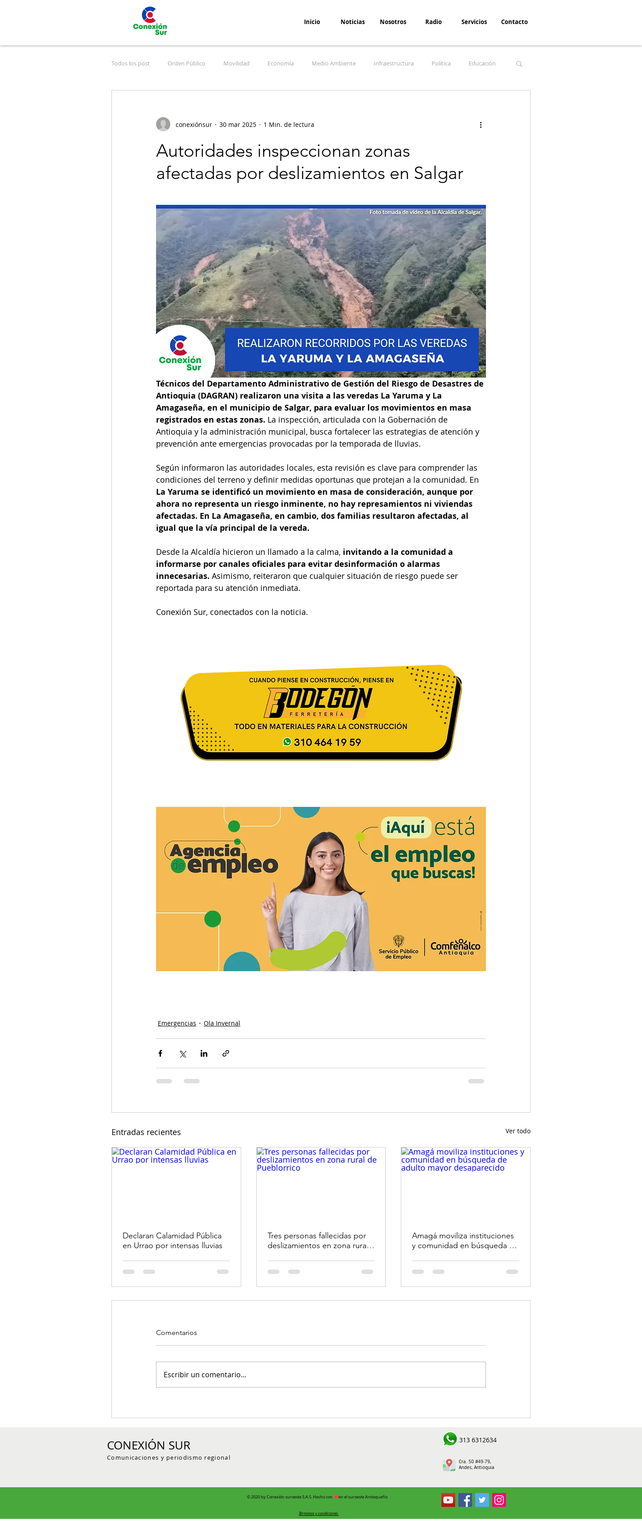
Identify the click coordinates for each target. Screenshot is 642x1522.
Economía (281, 63)
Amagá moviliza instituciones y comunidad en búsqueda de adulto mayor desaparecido (465, 1240)
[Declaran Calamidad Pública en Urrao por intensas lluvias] (176, 1184)
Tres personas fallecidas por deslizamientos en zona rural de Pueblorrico (318, 1240)
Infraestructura (394, 63)
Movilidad (236, 63)
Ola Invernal (222, 1023)
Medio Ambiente (334, 63)
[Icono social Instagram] (499, 1500)
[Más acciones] (480, 124)
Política (441, 63)
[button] (519, 63)
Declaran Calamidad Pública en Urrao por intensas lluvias (172, 1240)
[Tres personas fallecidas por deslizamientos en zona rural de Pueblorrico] (321, 1184)
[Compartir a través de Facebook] (160, 1053)
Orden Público (187, 63)
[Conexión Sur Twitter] (482, 1500)
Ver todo (518, 1131)
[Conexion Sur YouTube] (448, 1500)
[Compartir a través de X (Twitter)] (182, 1053)
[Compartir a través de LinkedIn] (204, 1053)
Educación (482, 63)
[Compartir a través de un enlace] (226, 1053)
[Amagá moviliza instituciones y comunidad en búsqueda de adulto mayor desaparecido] (465, 1184)
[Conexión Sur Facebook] (465, 1500)
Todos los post (130, 63)
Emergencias (177, 1023)
